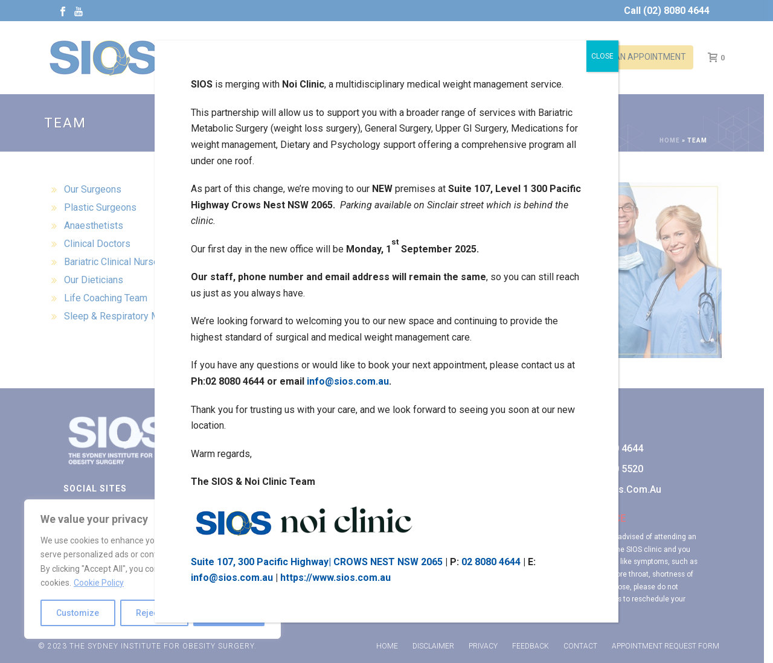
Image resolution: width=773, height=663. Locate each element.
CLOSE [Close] (602, 56)
